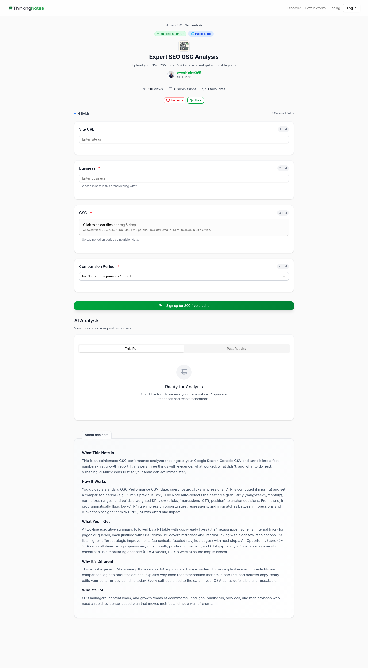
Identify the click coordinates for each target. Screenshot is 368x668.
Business (89, 168)
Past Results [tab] (236, 349)
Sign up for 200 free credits (184, 306)
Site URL (86, 129)
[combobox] (184, 276)
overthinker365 (189, 73)
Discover (294, 8)
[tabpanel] (184, 383)
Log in (351, 8)
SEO (179, 25)
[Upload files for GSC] (184, 227)
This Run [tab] (131, 349)
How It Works (315, 8)
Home (170, 25)
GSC (85, 213)
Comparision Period (99, 266)
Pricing (334, 8)
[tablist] (184, 348)
